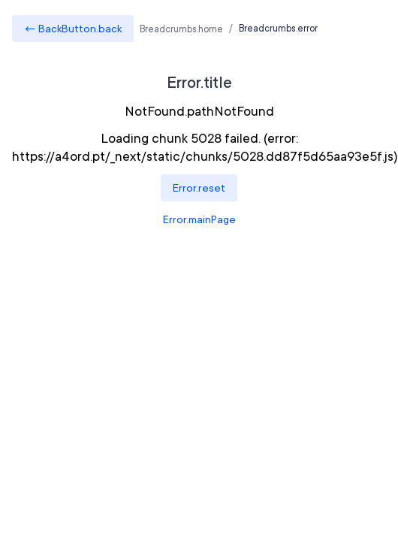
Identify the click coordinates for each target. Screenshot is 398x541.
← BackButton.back (73, 29)
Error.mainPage (199, 219)
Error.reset (199, 188)
